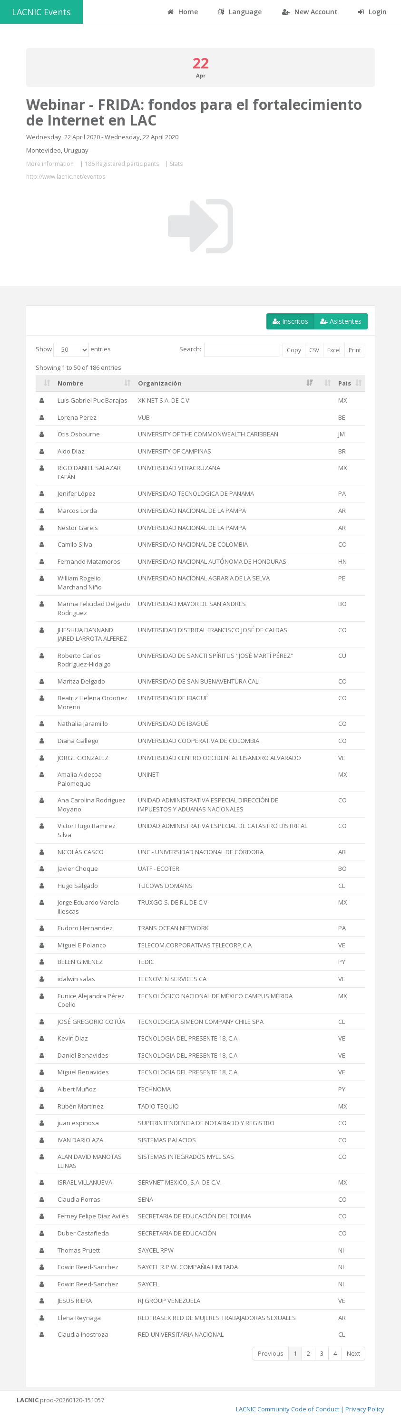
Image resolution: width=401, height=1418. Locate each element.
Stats (176, 164)
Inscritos (290, 321)
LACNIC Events (41, 12)
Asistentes (341, 321)
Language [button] (240, 11)
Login (372, 11)
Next (353, 1353)
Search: (229, 350)
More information (50, 164)
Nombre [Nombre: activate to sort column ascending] (70, 383)
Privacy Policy (364, 1409)
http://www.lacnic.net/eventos (65, 177)
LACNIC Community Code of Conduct (287, 1409)
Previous (271, 1353)
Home (182, 11)
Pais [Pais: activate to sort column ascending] (344, 383)
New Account (310, 11)
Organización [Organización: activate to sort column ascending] (160, 383)
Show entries (73, 350)
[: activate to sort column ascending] (45, 383)
